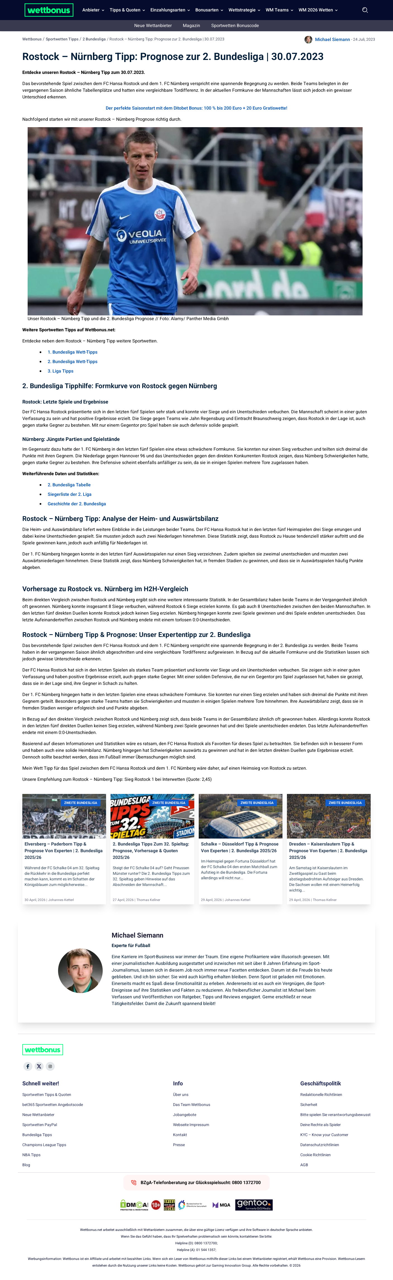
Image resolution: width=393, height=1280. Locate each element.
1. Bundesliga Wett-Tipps (72, 352)
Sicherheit (308, 1105)
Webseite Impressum (191, 1125)
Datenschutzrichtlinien (319, 1145)
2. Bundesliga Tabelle (69, 485)
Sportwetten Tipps (62, 39)
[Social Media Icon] (27, 1066)
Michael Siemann (332, 39)
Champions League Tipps (44, 1145)
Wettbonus (32, 39)
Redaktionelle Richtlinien (321, 1095)
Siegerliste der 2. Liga (70, 494)
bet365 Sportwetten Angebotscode (52, 1105)
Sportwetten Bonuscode (235, 25)
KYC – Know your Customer (324, 1135)
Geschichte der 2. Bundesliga (77, 504)
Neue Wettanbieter (153, 25)
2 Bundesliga (94, 39)
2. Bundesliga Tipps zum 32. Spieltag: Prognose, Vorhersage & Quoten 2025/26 (151, 851)
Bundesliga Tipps (37, 1135)
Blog (26, 1165)
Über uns (180, 1095)
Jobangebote (184, 1115)
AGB (304, 1165)
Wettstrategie (242, 10)
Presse (179, 1145)
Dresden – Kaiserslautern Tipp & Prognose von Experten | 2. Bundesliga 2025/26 (328, 851)
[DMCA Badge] (134, 1205)
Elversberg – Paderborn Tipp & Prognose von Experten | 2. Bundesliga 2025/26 (64, 851)
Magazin (191, 25)
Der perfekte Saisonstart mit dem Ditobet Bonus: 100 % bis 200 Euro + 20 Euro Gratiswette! (196, 108)
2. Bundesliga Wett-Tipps (72, 361)
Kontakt (180, 1135)
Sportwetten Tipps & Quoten (46, 1095)
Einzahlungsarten (167, 10)
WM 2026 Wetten (316, 10)
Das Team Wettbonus (191, 1105)
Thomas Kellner (148, 899)
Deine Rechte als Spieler (320, 1125)
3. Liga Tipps (60, 371)
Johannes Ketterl (61, 899)
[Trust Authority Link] (192, 1205)
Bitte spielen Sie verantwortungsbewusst (335, 1115)
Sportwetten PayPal (39, 1125)
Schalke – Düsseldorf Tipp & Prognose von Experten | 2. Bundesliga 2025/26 (240, 847)
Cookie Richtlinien (315, 1155)
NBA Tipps (31, 1155)
